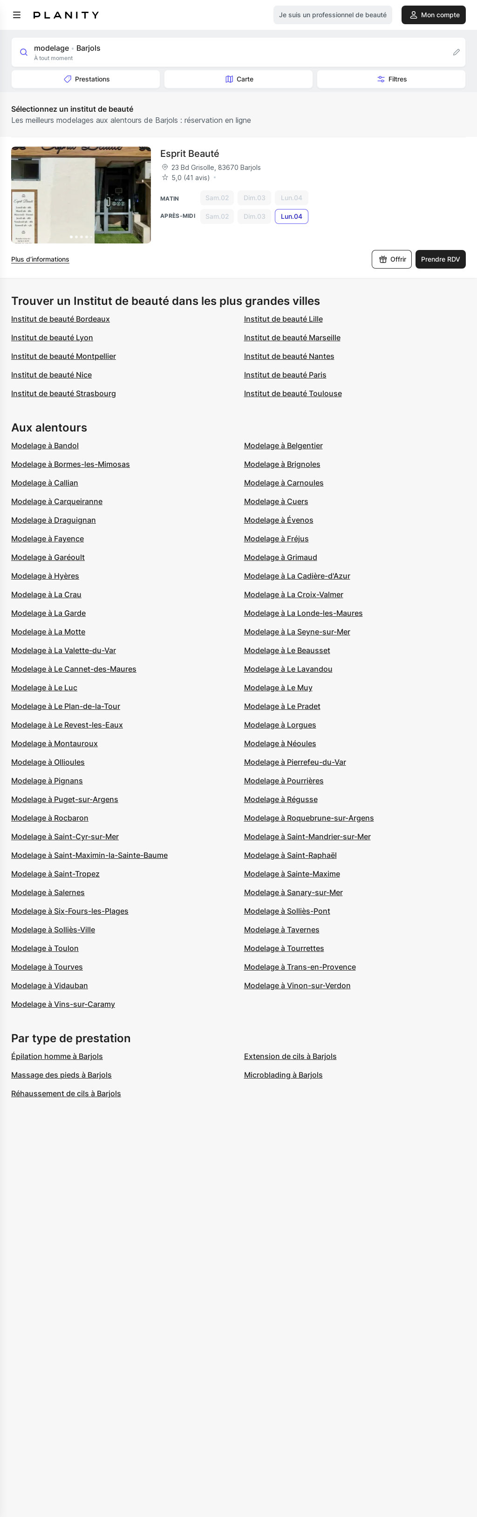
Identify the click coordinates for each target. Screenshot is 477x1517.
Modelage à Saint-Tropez (55, 873)
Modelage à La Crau (46, 594)
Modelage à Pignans (47, 780)
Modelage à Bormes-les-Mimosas (70, 464)
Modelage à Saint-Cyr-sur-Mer (65, 836)
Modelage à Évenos (278, 520)
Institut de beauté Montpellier (63, 356)
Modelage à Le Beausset (287, 650)
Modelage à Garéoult (48, 557)
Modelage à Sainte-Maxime (292, 873)
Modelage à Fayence (47, 538)
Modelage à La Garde (48, 613)
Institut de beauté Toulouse (293, 393)
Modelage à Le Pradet (282, 706)
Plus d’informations (40, 259)
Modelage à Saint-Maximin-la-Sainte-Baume (89, 855)
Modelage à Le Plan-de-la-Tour (65, 706)
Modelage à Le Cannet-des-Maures (73, 669)
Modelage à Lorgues (280, 724)
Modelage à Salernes (48, 892)
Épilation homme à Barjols (57, 1056)
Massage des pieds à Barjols (61, 1074)
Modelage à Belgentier (283, 445)
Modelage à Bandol (45, 445)
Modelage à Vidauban (49, 985)
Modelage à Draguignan (53, 520)
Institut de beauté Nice (51, 374)
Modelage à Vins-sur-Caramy (63, 1004)
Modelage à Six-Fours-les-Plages (70, 911)
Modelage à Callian (44, 482)
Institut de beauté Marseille (292, 337)
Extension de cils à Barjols (290, 1056)
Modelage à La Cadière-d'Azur (297, 575)
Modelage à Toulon (45, 948)
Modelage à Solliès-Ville (53, 929)
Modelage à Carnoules (284, 482)
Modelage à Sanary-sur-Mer (293, 892)
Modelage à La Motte (48, 631)
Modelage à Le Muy (278, 687)
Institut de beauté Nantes (289, 356)
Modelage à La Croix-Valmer (293, 594)
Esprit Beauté (189, 153)
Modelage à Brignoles (282, 464)
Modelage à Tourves (47, 966)
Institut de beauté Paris (285, 374)
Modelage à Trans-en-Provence (300, 966)
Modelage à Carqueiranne (56, 501)
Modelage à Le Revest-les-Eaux (67, 724)
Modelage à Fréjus (276, 538)
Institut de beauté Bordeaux (60, 319)
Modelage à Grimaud (280, 557)
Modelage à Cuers (276, 501)
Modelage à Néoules (280, 743)
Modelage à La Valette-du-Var (63, 650)
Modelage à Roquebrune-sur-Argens (309, 818)
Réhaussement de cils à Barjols (66, 1093)
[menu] (16, 14)
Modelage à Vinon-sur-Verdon (297, 985)
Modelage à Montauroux (54, 743)
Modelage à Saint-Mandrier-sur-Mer (307, 836)
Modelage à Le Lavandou (288, 669)
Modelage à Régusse (281, 799)
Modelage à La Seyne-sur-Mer (297, 631)
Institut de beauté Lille (283, 319)
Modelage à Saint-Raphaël (290, 855)
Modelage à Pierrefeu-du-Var (295, 762)
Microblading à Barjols (283, 1074)
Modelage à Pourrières (284, 780)
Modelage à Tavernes (282, 929)
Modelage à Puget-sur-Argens (64, 799)
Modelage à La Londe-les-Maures (303, 613)
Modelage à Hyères (45, 575)
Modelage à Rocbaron (50, 818)
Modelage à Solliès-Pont (287, 911)
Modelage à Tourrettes (284, 948)
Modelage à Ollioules (48, 762)
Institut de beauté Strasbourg (63, 393)
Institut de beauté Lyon (52, 337)
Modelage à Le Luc (44, 687)
